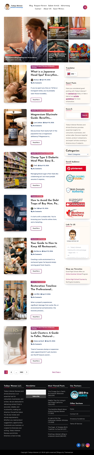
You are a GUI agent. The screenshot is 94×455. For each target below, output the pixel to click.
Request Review (40, 6)
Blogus (59, 452)
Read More (36, 100)
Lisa (51, 59)
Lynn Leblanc (10, 59)
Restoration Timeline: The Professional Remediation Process (44, 289)
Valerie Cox (75, 59)
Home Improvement (38, 282)
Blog (31, 6)
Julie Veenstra (54, 35)
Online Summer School (74, 274)
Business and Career (38, 239)
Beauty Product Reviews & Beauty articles (42, 67)
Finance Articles (37, 196)
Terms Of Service (76, 424)
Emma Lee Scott (43, 341)
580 (21, 372)
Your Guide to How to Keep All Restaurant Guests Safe (44, 246)
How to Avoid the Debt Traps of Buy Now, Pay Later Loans (45, 203)
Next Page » (56, 372)
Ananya (35, 80)
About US (47, 9)
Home (72, 409)
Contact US (74, 414)
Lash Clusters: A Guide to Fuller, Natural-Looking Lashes (45, 336)
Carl (34, 208)
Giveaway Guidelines (77, 419)
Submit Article (53, 6)
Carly (34, 165)
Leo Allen (35, 294)
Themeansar (68, 452)
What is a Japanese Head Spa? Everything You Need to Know (45, 75)
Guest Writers (58, 9)
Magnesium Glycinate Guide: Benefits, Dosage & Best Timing (44, 118)
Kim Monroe (75, 36)
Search (69, 109)
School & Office (74, 51)
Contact (38, 9)
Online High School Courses (75, 279)
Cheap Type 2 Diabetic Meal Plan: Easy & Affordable (44, 161)
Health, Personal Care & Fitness (13, 55)
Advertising (65, 6)
